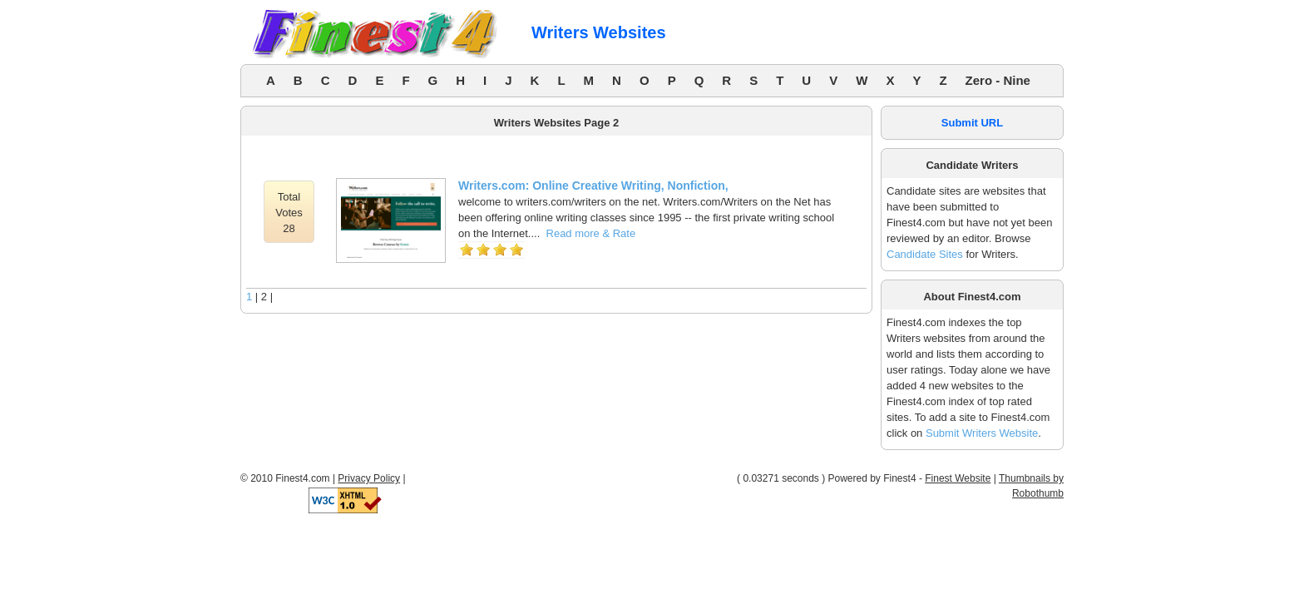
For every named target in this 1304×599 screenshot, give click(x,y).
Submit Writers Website (982, 433)
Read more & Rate (591, 233)
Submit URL (972, 122)
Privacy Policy (369, 478)
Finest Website (957, 478)
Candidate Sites (925, 254)
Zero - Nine (998, 80)
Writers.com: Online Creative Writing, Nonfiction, (593, 185)
